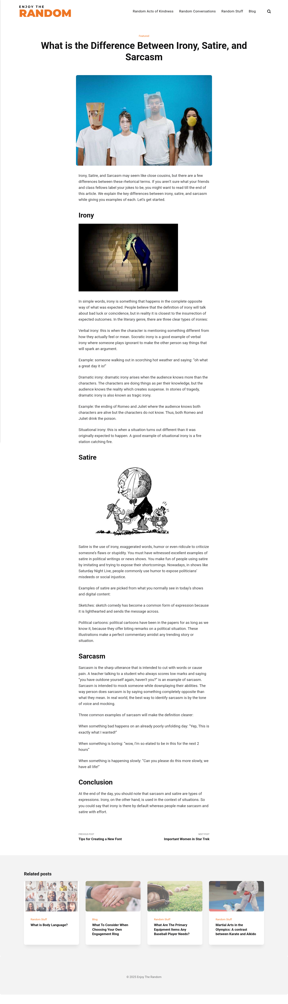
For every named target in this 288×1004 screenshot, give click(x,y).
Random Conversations (197, 11)
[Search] (269, 11)
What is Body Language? (51, 930)
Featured (144, 36)
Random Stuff (232, 11)
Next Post (176, 838)
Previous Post (111, 838)
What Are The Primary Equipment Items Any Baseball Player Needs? (174, 934)
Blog (252, 11)
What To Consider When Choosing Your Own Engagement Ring (112, 934)
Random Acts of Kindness (153, 11)
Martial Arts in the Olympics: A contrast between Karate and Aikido (233, 937)
